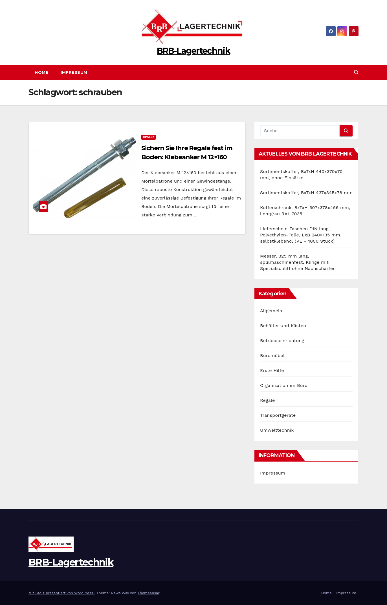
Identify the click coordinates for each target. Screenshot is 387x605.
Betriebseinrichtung (282, 340)
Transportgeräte (278, 415)
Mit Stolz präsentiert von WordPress (61, 593)
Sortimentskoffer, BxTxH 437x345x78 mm (306, 192)
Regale (148, 137)
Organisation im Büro (283, 385)
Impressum (74, 72)
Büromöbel (272, 355)
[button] (356, 72)
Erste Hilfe (272, 370)
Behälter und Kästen (283, 325)
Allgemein (271, 310)
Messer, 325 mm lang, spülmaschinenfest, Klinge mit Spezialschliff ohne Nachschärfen (298, 262)
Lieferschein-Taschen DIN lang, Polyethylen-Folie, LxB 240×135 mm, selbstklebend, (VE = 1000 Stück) (301, 235)
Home (41, 72)
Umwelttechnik (277, 430)
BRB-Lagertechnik (193, 51)
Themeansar (148, 593)
